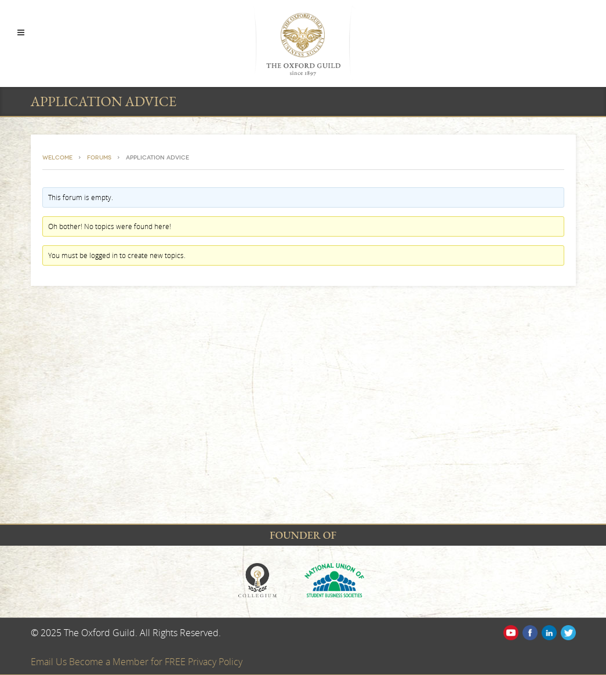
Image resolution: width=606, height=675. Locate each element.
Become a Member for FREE (128, 661)
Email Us (50, 661)
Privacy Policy (215, 661)
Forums (99, 158)
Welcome (57, 158)
